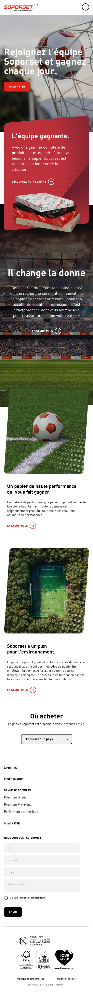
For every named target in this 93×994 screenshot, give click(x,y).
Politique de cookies (66, 978)
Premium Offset (15, 797)
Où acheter (17, 86)
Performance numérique (21, 812)
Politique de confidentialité (32, 897)
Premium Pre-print (17, 804)
